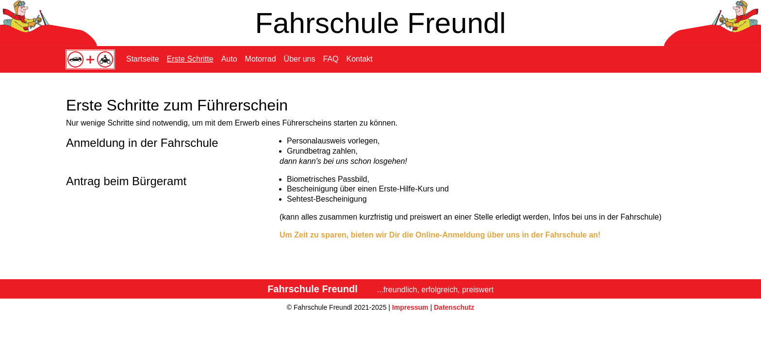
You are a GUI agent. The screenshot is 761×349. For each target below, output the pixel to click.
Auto (229, 59)
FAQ (331, 59)
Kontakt (360, 59)
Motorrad (260, 59)
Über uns (299, 59)
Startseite (142, 59)
